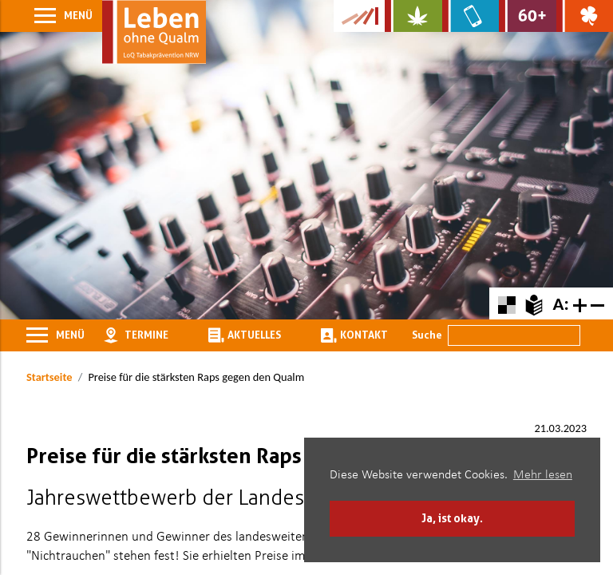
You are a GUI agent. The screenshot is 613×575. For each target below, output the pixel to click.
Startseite (49, 377)
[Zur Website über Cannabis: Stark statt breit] (413, 16)
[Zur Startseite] (154, 32)
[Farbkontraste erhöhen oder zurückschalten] (506, 303)
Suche (427, 334)
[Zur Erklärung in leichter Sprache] (533, 303)
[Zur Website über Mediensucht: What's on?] (470, 16)
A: (560, 303)
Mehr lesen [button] (542, 475)
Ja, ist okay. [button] (452, 518)
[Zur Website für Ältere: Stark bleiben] (527, 16)
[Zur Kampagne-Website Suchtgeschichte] (359, 16)
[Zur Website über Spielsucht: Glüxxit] (584, 16)
